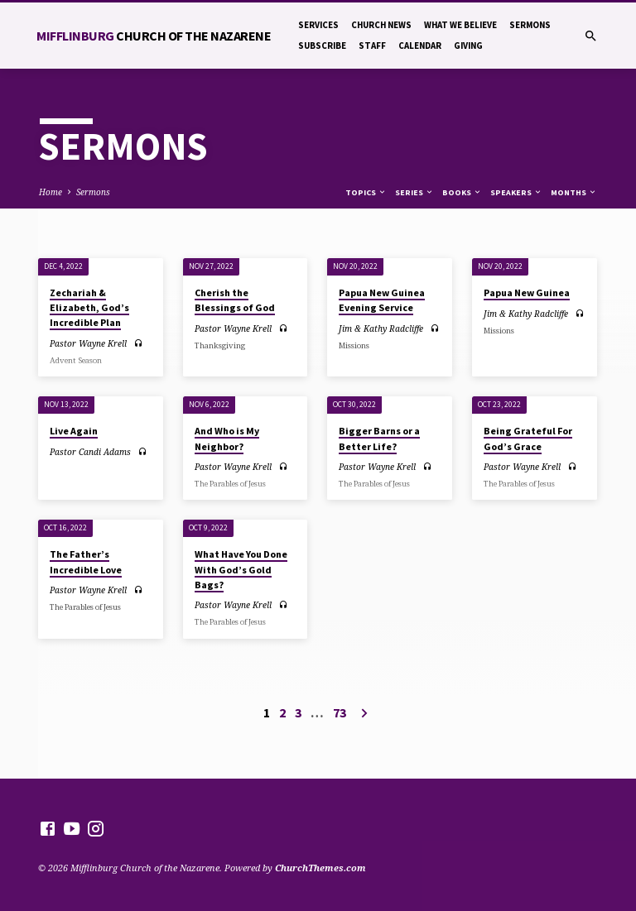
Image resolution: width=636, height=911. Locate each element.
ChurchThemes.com (320, 867)
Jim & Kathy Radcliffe (381, 328)
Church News (381, 25)
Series (414, 192)
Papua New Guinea (527, 292)
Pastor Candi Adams (90, 452)
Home (50, 192)
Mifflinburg (153, 35)
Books (462, 192)
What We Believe (460, 25)
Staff (372, 45)
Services (318, 25)
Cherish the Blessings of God (235, 300)
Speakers (516, 192)
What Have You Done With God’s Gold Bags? (241, 569)
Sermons (530, 25)
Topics (366, 192)
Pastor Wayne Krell (88, 343)
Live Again (74, 430)
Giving (468, 45)
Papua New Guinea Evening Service (382, 300)
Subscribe (322, 45)
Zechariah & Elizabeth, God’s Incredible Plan (89, 307)
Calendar (419, 45)
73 (339, 712)
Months (574, 192)
